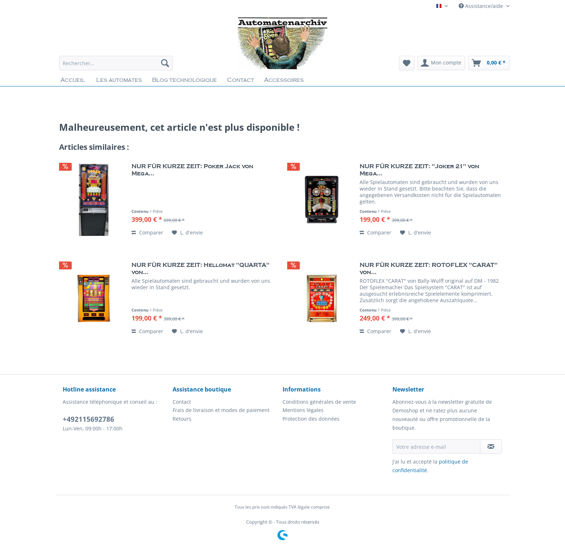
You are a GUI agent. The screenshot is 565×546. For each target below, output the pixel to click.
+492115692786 (88, 419)
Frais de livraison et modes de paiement (221, 410)
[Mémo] (406, 63)
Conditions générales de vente (319, 401)
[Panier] (489, 63)
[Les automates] (119, 80)
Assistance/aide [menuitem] (481, 6)
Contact (182, 401)
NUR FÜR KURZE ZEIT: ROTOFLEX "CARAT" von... (429, 269)
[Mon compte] (441, 63)
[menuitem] (116, 66)
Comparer (147, 232)
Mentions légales (303, 410)
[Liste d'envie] (187, 232)
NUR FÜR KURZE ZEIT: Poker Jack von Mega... (192, 170)
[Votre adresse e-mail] (436, 446)
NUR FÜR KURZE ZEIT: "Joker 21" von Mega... (419, 170)
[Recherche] (165, 63)
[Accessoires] (284, 80)
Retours (182, 418)
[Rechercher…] (116, 63)
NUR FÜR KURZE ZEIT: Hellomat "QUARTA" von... (201, 269)
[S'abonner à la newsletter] (491, 446)
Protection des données (310, 418)
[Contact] (240, 80)
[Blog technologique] (184, 80)
